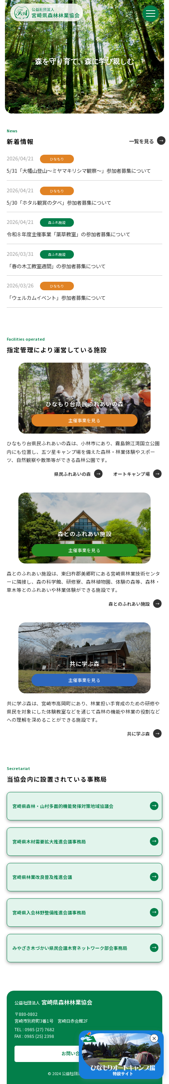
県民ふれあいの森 (72, 474)
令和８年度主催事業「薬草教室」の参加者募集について (68, 234)
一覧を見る (141, 141)
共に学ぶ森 (138, 733)
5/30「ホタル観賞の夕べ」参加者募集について (59, 202)
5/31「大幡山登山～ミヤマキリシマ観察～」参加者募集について (79, 170)
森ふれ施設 (57, 222)
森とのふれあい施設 (129, 603)
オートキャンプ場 (131, 474)
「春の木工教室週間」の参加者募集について (56, 266)
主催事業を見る (84, 420)
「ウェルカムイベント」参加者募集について (56, 297)
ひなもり (57, 158)
